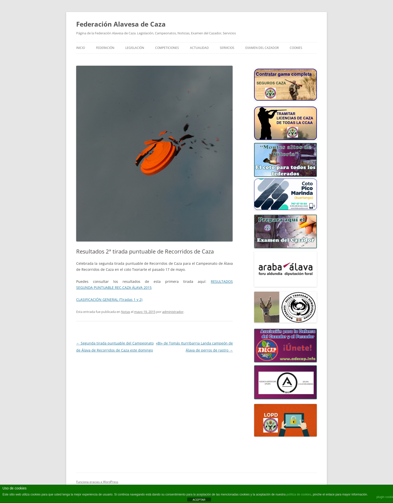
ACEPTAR (198, 499)
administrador (172, 311)
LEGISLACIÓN (134, 48)
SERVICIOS (227, 48)
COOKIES (296, 48)
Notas (125, 311)
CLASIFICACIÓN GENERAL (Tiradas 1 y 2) (109, 299)
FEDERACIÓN (105, 48)
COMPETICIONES (167, 48)
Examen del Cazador (262, 48)
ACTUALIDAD (199, 48)
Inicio (80, 48)
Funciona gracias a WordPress (97, 482)
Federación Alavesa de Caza (121, 24)
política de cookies (298, 494)
